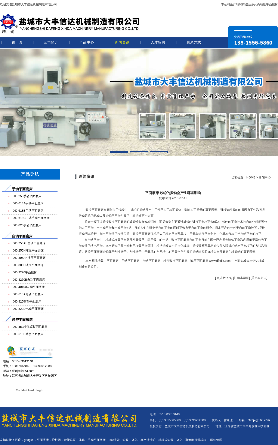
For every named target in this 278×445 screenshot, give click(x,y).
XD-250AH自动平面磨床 (29, 243)
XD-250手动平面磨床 (27, 196)
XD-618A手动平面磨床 (28, 203)
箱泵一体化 (130, 440)
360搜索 (114, 440)
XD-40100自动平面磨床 (29, 287)
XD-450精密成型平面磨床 (30, 326)
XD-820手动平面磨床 (27, 225)
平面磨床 (98, 209)
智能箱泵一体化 (74, 440)
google (28, 440)
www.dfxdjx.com (220, 260)
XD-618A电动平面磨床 (28, 294)
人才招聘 (158, 42)
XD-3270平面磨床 (25, 272)
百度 (18, 440)
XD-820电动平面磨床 (27, 301)
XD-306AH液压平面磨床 (29, 257)
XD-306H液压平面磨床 (28, 265)
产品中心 (87, 42)
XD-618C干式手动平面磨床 (31, 218)
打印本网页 (241, 278)
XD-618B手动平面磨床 (28, 210)
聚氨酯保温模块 (195, 440)
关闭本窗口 (258, 278)
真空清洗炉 (147, 440)
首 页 (17, 42)
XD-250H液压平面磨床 (28, 250)
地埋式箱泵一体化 (170, 440)
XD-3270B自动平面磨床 (29, 279)
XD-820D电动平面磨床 (28, 308)
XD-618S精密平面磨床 (28, 334)
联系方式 (193, 42)
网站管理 (216, 440)
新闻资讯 (122, 42)
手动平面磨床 (97, 440)
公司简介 (51, 42)
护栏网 (56, 440)
